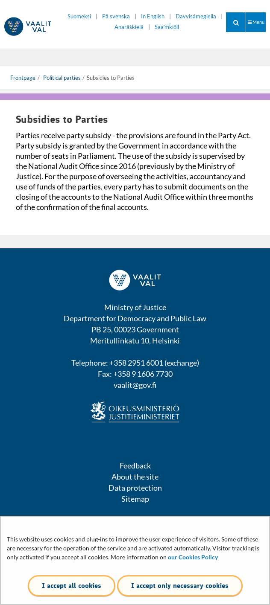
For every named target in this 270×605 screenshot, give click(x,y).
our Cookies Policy (193, 557)
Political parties (61, 77)
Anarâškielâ (129, 27)
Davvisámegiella (196, 16)
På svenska (116, 16)
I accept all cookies (71, 586)
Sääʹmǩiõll (167, 27)
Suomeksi (79, 16)
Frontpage (22, 77)
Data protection (135, 487)
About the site (135, 476)
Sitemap (135, 498)
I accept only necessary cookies (180, 586)
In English (152, 16)
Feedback (135, 465)
